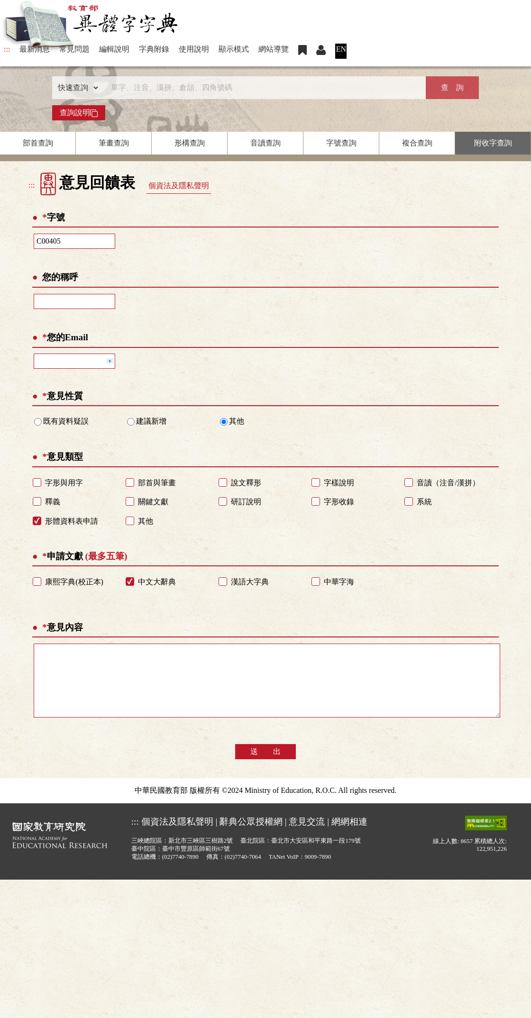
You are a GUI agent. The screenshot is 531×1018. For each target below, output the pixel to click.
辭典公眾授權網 (251, 836)
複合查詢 (417, 143)
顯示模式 (234, 49)
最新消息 (34, 49)
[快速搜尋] (262, 87)
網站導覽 (273, 49)
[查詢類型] (76, 87)
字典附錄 (154, 49)
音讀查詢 (265, 143)
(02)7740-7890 (180, 871)
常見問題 (74, 49)
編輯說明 (114, 49)
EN (341, 49)
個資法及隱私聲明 (178, 186)
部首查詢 (38, 143)
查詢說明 (79, 113)
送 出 (265, 766)
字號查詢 (341, 143)
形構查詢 (189, 143)
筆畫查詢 (114, 143)
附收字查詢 (493, 143)
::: (7, 49)
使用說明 (194, 49)
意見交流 (307, 836)
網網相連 (349, 836)
